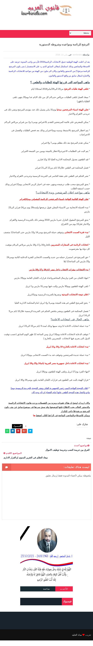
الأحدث (64, 594)
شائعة (46, 594)
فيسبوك (17, 431)
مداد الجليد (77, 640)
